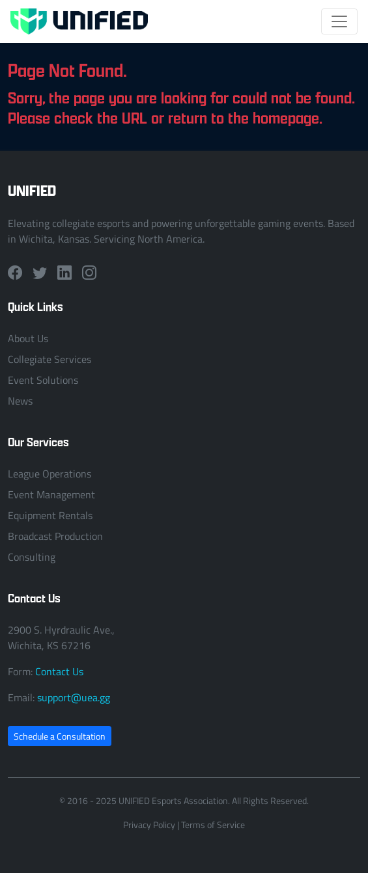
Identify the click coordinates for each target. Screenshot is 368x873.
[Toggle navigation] (339, 21)
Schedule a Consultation (60, 736)
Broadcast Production (55, 536)
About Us (28, 338)
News (20, 401)
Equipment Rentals (50, 515)
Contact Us (59, 671)
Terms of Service (213, 824)
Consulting (31, 557)
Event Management (51, 494)
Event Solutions (43, 380)
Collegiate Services (49, 359)
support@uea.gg (73, 697)
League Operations (49, 473)
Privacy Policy (149, 824)
